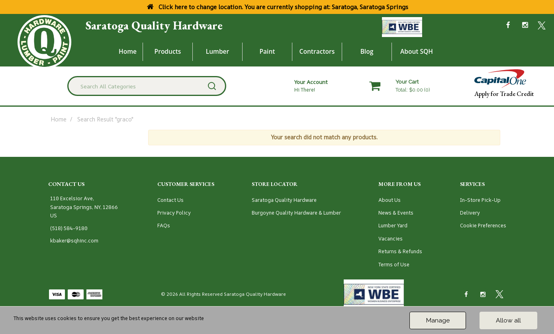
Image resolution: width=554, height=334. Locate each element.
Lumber (217, 51)
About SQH (416, 51)
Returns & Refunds (400, 251)
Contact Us (170, 200)
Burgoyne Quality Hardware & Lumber (296, 212)
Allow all (508, 320)
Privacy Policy (174, 212)
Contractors (317, 51)
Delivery (470, 212)
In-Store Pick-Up (480, 200)
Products (168, 51)
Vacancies (390, 238)
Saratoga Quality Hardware (154, 25)
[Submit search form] (212, 86)
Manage (438, 320)
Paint (267, 51)
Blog (367, 51)
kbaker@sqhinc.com (74, 240)
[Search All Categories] (146, 86)
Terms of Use (393, 264)
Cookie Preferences (483, 225)
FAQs (163, 225)
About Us (389, 200)
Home (128, 51)
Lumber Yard (392, 225)
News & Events (395, 212)
